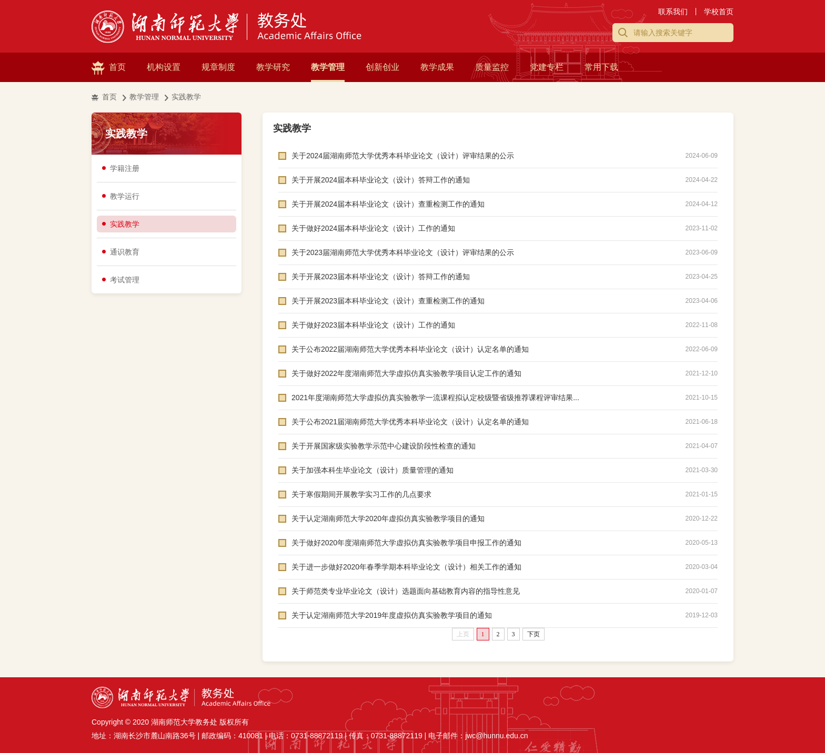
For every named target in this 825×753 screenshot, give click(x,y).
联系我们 (673, 11)
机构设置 (163, 67)
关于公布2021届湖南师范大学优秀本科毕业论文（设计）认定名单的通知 (410, 422)
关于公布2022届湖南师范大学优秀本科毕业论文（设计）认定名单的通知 (410, 349)
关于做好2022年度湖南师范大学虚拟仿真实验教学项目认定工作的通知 (406, 373)
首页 (117, 67)
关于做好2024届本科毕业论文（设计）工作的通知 (373, 228)
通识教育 (124, 252)
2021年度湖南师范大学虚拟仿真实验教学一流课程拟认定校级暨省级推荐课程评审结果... (435, 397)
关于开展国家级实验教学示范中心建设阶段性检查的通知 (383, 446)
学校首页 (718, 11)
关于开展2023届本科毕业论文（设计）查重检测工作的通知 (388, 301)
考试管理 (124, 280)
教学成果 (437, 67)
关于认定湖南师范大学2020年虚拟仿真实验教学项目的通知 (388, 518)
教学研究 (273, 67)
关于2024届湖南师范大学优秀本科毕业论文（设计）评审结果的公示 (402, 155)
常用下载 (601, 67)
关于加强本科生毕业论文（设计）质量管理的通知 (372, 470)
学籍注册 (124, 168)
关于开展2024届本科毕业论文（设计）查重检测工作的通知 (388, 204)
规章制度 (218, 67)
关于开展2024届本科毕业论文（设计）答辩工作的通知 (380, 180)
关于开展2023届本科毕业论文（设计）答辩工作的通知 (380, 276)
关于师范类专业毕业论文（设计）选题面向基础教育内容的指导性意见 (405, 591)
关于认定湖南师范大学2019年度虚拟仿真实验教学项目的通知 (391, 615)
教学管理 (328, 67)
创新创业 (382, 67)
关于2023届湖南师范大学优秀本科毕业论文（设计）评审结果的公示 (402, 252)
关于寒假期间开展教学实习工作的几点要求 (361, 494)
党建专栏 (547, 67)
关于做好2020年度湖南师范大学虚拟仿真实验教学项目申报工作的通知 (406, 542)
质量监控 (492, 67)
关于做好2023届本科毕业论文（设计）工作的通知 (373, 325)
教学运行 (124, 196)
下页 (533, 634)
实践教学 (186, 97)
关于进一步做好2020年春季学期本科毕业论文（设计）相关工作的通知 (406, 567)
